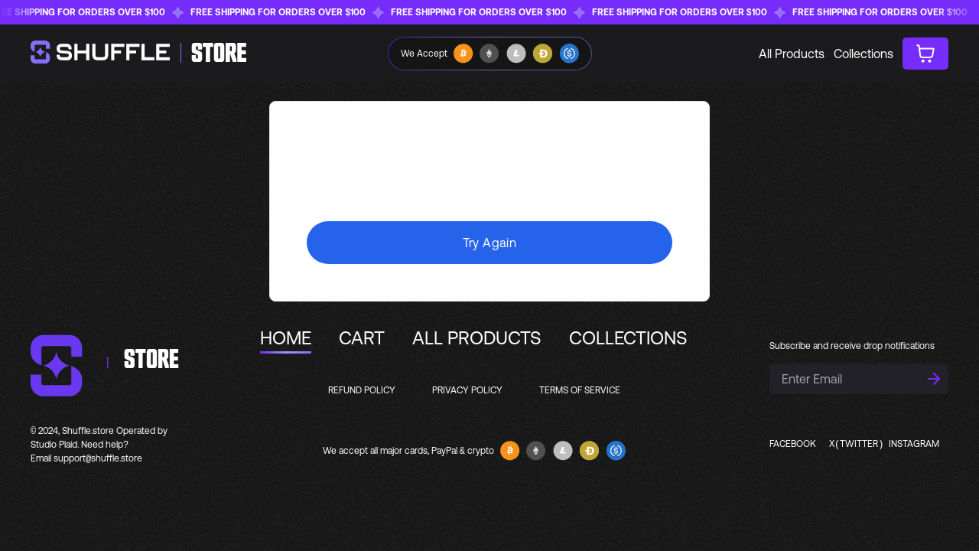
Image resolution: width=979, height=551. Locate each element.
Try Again (490, 242)
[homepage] (139, 54)
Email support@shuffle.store (86, 458)
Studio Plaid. (55, 444)
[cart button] (925, 53)
